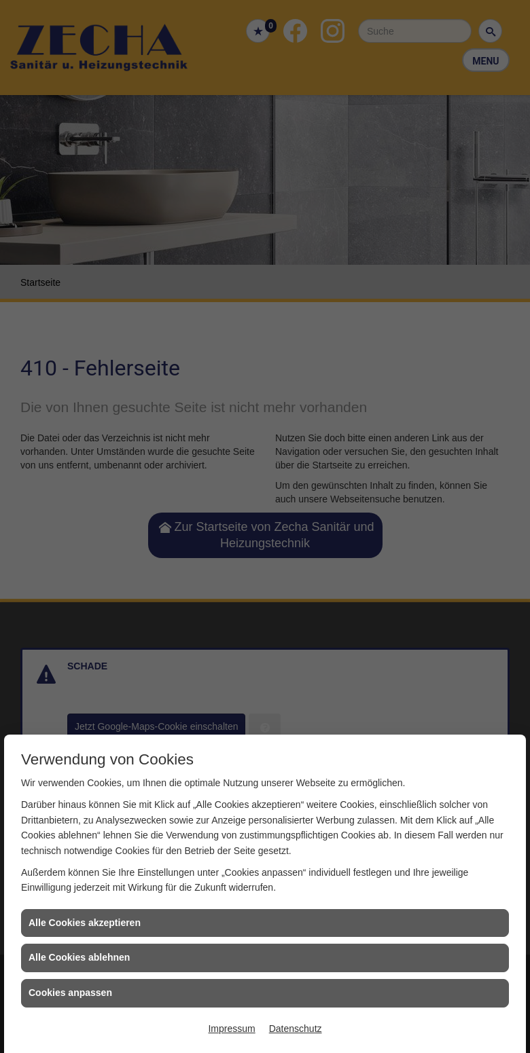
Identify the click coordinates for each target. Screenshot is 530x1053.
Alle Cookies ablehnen (79, 957)
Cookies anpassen (70, 992)
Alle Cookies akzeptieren (85, 922)
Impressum (231, 1028)
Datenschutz (295, 1028)
